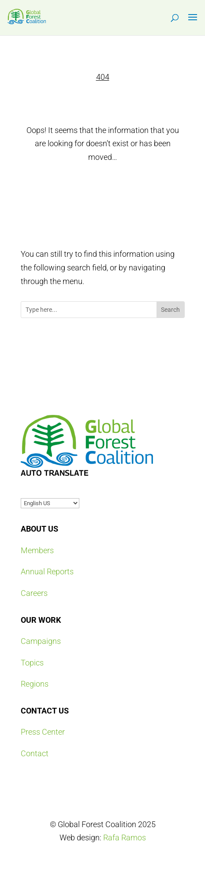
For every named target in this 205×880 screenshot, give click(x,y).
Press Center (43, 731)
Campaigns (41, 641)
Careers (34, 593)
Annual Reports (47, 571)
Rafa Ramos (124, 837)
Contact (34, 753)
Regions (34, 683)
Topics (32, 662)
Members (37, 550)
